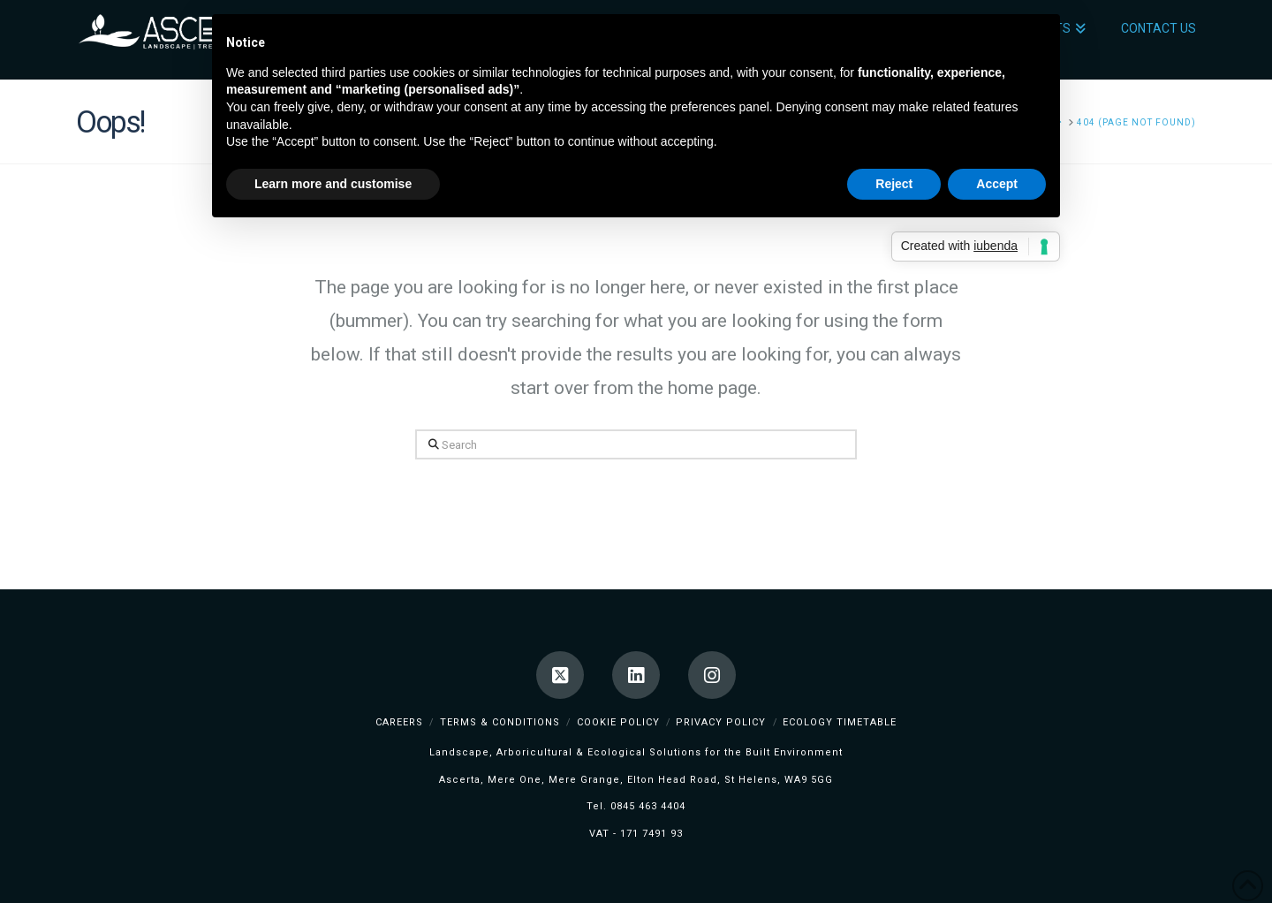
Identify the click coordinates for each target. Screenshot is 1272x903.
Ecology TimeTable (840, 722)
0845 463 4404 (647, 806)
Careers (399, 722)
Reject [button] (893, 184)
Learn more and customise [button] (333, 184)
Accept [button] (997, 184)
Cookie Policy (618, 722)
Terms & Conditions (500, 722)
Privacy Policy (721, 722)
